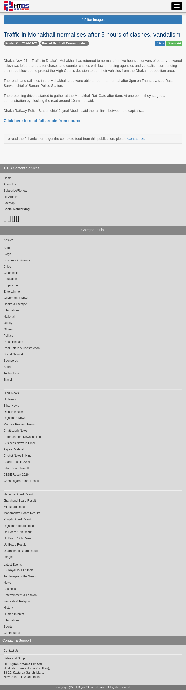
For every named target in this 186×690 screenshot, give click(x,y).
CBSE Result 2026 (16, 474)
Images (8, 557)
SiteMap (9, 203)
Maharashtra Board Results (22, 513)
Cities (160, 43)
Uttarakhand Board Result (21, 550)
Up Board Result (15, 544)
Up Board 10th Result (18, 532)
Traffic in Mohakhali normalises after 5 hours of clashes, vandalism (92, 34)
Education (10, 279)
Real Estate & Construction (22, 348)
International (12, 310)
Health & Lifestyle (15, 304)
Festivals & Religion (17, 601)
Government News (16, 298)
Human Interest (14, 614)
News (7, 582)
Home (8, 178)
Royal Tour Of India (21, 570)
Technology (11, 373)
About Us (10, 184)
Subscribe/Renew (15, 190)
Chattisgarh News (15, 430)
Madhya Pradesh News (19, 424)
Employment (12, 285)
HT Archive (11, 197)
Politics (8, 335)
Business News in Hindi (19, 443)
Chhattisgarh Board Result (21, 481)
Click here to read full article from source (42, 121)
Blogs (7, 254)
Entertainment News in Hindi (22, 437)
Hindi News (11, 393)
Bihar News (11, 405)
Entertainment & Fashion (20, 595)
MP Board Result (15, 507)
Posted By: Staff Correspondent (65, 43)
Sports (8, 367)
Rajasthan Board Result (19, 526)
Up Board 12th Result (18, 538)
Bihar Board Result (16, 468)
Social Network (14, 354)
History (8, 607)
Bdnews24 (174, 43)
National (9, 316)
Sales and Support (16, 658)
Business (10, 589)
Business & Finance (17, 260)
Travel (8, 379)
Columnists (11, 273)
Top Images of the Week (20, 576)
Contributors (12, 633)
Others (8, 329)
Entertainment (13, 291)
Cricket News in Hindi (18, 455)
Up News (10, 399)
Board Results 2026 (17, 462)
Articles (8, 240)
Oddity (8, 323)
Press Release (13, 342)
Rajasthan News (14, 418)
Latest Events (13, 564)
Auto (7, 248)
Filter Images (93, 20)
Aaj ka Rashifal (14, 449)
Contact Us (136, 139)
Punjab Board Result (17, 519)
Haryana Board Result (18, 494)
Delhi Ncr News (14, 412)
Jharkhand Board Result (20, 500)
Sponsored (11, 360)
